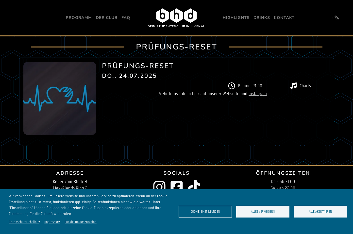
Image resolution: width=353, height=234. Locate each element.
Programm (79, 17)
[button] (335, 18)
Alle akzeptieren (320, 211)
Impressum (52, 221)
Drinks (261, 17)
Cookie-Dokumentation (81, 221)
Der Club (107, 17)
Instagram (258, 93)
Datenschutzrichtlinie (24, 221)
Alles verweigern (263, 211)
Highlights (236, 17)
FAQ (125, 17)
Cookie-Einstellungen (205, 211)
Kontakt (284, 17)
